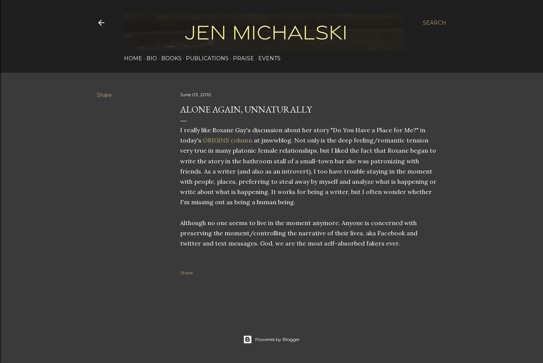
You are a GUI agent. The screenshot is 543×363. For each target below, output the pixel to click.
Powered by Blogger (271, 339)
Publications (207, 58)
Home (133, 58)
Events (269, 58)
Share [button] (104, 95)
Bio (151, 58)
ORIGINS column (227, 140)
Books (171, 58)
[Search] (434, 23)
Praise (243, 58)
